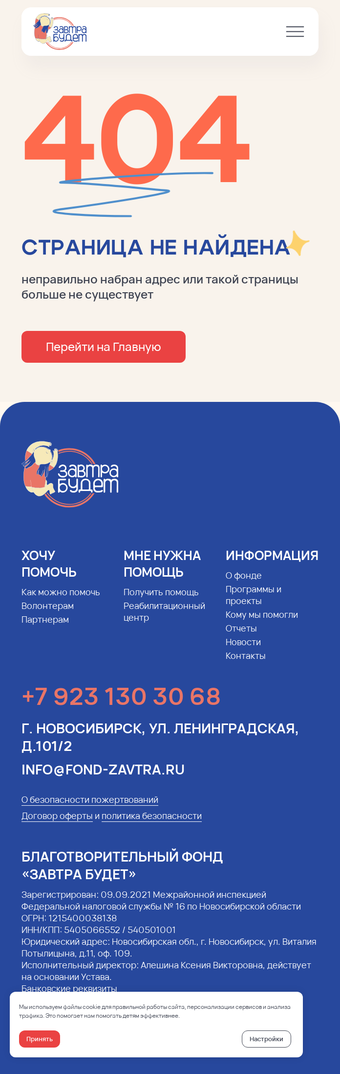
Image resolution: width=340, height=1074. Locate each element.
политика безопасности (152, 822)
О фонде (244, 582)
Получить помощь (161, 599)
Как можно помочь (60, 599)
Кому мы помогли (262, 621)
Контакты (246, 662)
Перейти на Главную (103, 346)
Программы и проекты (253, 601)
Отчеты (241, 635)
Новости (243, 648)
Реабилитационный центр (164, 618)
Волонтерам (47, 612)
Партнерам (45, 626)
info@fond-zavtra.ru (103, 776)
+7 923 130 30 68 (121, 703)
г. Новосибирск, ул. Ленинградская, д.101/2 (160, 743)
